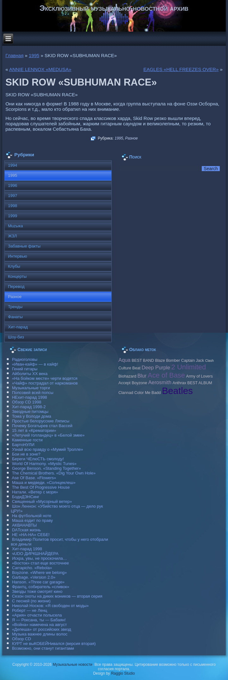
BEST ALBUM (199, 383)
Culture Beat (130, 368)
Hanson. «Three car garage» (38, 582)
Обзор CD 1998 (26, 402)
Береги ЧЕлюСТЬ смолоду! (38, 458)
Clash (209, 360)
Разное (131, 138)
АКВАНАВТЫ (24, 525)
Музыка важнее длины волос (39, 634)
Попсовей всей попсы (32, 392)
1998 (12, 205)
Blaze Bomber (167, 360)
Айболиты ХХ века (29, 373)
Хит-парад (18, 327)
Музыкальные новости (72, 664)
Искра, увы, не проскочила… (39, 558)
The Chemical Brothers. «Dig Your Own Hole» (54, 473)
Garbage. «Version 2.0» (33, 577)
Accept (125, 383)
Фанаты (15, 316)
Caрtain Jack (192, 360)
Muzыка (15, 226)
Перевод (16, 286)
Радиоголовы (24, 359)
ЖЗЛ (12, 236)
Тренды (15, 306)
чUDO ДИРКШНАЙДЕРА (35, 553)
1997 (12, 195)
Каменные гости (27, 440)
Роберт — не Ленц (29, 610)
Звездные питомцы (30, 411)
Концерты (17, 276)
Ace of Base (166, 375)
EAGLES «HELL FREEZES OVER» (181, 69)
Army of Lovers (199, 376)
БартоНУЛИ (23, 444)
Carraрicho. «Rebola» (32, 567)
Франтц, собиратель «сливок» (40, 586)
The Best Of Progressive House (41, 487)
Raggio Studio (123, 673)
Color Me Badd (147, 393)
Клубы (14, 266)
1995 (34, 55)
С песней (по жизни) (31, 601)
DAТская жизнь (26, 530)
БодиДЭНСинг (25, 496)
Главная (14, 55)
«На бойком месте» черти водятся (44, 378)
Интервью (17, 256)
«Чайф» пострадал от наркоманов (45, 383)
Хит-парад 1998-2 (29, 406)
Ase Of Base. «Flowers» (34, 477)
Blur (142, 376)
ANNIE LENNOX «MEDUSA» (40, 69)
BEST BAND (143, 360)
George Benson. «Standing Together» (46, 468)
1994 (12, 165)
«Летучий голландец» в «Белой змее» (48, 435)
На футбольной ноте (31, 515)
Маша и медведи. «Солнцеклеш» (44, 482)
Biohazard (127, 376)
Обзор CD (21, 638)
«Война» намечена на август (39, 624)
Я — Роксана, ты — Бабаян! (39, 619)
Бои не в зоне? (26, 454)
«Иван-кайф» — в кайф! (35, 364)
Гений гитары (24, 369)
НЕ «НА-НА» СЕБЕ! (31, 534)
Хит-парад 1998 (27, 548)
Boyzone (139, 383)
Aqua (125, 360)
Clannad (126, 393)
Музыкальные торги (31, 387)
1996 (12, 185)
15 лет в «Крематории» (34, 430)
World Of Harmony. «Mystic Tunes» (44, 463)
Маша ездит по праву (32, 520)
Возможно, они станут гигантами (43, 648)
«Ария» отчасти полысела (37, 615)
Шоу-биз (16, 337)
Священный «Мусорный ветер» (42, 501)
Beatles (177, 390)
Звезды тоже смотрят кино (37, 591)
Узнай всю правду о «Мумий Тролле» (47, 449)
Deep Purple (156, 367)
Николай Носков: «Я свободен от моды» (50, 605)
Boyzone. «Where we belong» (39, 572)
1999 (12, 215)
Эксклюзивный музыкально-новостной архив (114, 8)
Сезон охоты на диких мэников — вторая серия (57, 596)
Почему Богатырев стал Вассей (42, 425)
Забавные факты (24, 246)
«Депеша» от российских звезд (41, 629)
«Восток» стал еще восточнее (40, 563)
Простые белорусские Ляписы (40, 421)
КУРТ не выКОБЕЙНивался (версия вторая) (54, 643)
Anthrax (179, 383)
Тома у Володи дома (31, 416)
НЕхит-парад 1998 (29, 397)
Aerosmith (159, 382)
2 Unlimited (188, 367)
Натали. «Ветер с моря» (35, 492)
